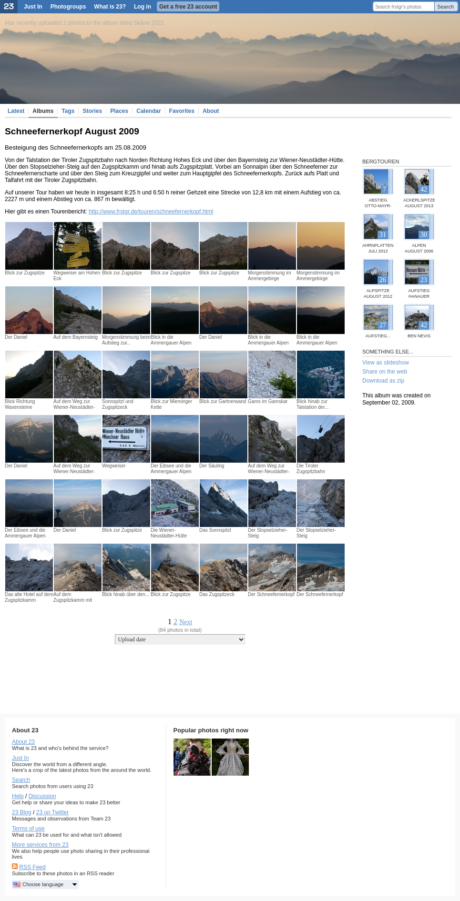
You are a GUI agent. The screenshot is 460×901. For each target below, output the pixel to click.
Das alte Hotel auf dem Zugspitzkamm (29, 597)
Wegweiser (113, 465)
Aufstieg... (378, 336)
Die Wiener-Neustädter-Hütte (169, 532)
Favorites (181, 111)
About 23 (23, 742)
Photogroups (68, 6)
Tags (67, 111)
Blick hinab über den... (125, 594)
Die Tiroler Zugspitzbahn (310, 468)
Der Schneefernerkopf (271, 594)
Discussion (42, 796)
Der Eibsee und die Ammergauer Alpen (171, 468)
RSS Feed (32, 867)
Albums (42, 111)
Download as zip (383, 380)
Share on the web (384, 371)
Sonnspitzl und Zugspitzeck (117, 404)
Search (445, 7)
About (211, 111)
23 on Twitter (52, 812)
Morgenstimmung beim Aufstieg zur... (126, 339)
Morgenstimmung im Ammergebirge (269, 275)
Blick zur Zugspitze (25, 272)
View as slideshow (385, 362)
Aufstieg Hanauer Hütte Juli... (419, 296)
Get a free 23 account (188, 6)
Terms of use (28, 828)
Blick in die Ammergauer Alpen (171, 339)
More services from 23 (40, 844)
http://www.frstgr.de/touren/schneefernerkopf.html (151, 211)
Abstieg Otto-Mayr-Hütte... (378, 206)
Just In (33, 6)
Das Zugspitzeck (217, 594)
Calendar (148, 111)
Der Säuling (211, 465)
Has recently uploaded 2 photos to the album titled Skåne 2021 (84, 23)
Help (18, 796)
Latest (16, 111)
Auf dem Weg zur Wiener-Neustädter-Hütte (74, 407)
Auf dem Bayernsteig (75, 337)
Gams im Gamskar (267, 401)
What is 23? (110, 6)
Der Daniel (16, 337)
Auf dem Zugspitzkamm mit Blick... (72, 600)
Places (119, 111)
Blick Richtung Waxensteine (20, 404)
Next (185, 622)
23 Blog (21, 812)
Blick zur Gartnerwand (222, 401)
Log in (142, 6)
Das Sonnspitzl (215, 530)
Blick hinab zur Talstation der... (312, 404)
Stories (92, 111)
